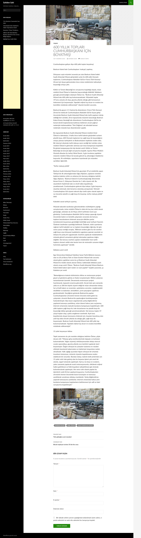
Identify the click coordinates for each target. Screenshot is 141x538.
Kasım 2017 (6, 153)
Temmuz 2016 (7, 174)
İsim (55, 491)
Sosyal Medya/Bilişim (9, 235)
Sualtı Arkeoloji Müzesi (85, 425)
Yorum (56, 464)
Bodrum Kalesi (60, 425)
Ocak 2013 (6, 189)
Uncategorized (7, 243)
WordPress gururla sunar (10, 535)
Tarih (4, 240)
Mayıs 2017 (6, 156)
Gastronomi (6, 210)
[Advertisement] (11, 77)
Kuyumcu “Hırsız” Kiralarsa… (11, 30)
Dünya (5, 205)
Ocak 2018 (6, 148)
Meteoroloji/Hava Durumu (10, 223)
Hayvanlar (6, 212)
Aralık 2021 (6, 138)
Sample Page (123, 2)
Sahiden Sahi (8, 2)
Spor (4, 238)
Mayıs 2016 (6, 179)
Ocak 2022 (6, 135)
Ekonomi (5, 207)
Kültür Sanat (6, 220)
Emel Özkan (71, 425)
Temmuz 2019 (7, 143)
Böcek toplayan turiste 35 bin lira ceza (78, 443)
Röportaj (5, 230)
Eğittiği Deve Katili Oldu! (10, 39)
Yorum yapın (84, 58)
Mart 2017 (6, 158)
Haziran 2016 (7, 176)
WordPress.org (7, 264)
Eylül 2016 (6, 169)
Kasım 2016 (6, 163)
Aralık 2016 (6, 161)
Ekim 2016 (6, 166)
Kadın (4, 215)
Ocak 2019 (6, 146)
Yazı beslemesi (7, 259)
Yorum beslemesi (8, 261)
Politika (5, 228)
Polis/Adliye (6, 225)
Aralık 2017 (6, 151)
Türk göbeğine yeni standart (78, 435)
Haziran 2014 (7, 184)
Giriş (4, 256)
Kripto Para (6, 218)
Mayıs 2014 (6, 186)
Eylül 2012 (6, 191)
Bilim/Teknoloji (7, 202)
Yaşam (55, 43)
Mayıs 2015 (6, 181)
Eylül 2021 (6, 141)
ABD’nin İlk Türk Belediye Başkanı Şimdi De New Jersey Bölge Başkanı (11, 34)
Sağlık (4, 233)
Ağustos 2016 (7, 171)
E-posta (56, 500)
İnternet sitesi (58, 509)
